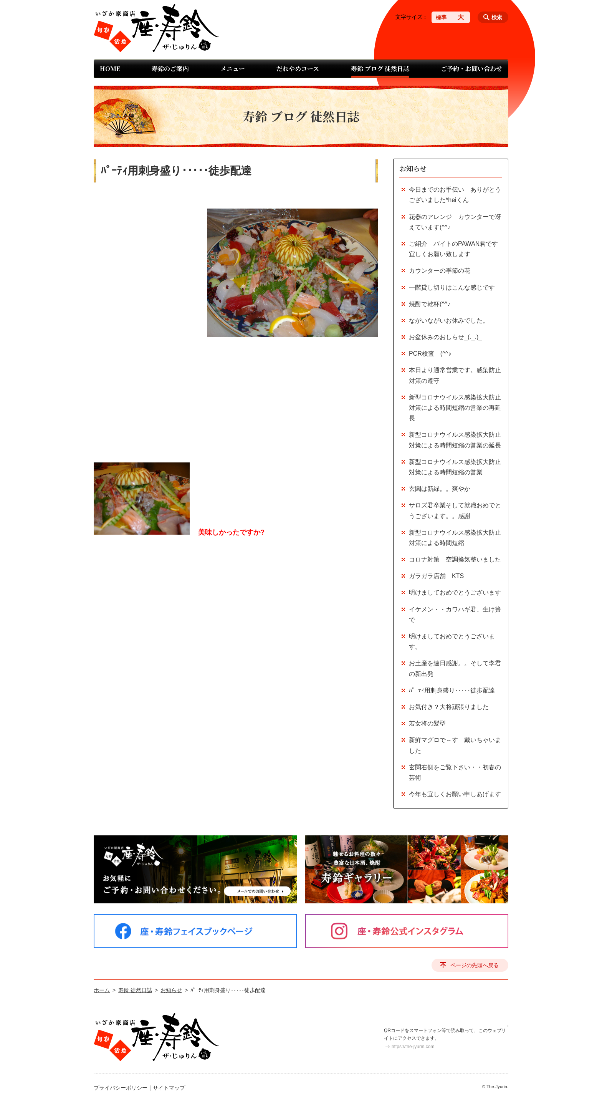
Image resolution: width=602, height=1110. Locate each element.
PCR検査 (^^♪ (430, 353)
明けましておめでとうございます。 (452, 641)
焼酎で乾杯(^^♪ (429, 304)
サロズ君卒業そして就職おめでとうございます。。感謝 (455, 510)
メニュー (232, 68)
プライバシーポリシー (120, 1088)
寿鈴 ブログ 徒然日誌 (380, 68)
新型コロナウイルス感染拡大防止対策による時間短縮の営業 (455, 467)
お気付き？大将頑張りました (449, 707)
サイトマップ (169, 1088)
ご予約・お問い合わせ (471, 68)
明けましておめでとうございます (455, 592)
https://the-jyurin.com (413, 1046)
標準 (441, 17)
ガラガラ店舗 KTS (439, 576)
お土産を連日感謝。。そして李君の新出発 (455, 668)
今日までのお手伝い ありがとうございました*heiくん (455, 194)
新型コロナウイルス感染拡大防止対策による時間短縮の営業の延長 (455, 439)
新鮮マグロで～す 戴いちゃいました (455, 745)
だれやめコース (297, 68)
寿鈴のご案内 (170, 68)
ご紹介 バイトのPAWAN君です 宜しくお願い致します (455, 248)
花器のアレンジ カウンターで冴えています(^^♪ (455, 222)
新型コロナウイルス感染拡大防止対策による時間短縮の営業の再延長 (455, 407)
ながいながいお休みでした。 (449, 320)
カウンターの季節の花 (439, 270)
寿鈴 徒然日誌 (135, 990)
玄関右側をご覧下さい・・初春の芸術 (455, 772)
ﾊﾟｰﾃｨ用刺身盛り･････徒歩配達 (452, 690)
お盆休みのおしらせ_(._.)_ (445, 337)
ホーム (102, 990)
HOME (110, 68)
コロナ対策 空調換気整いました (455, 559)
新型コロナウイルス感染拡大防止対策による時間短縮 (455, 537)
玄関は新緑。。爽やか (439, 488)
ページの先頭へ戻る (474, 965)
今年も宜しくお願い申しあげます (455, 794)
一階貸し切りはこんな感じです (452, 287)
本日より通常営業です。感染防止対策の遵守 (455, 375)
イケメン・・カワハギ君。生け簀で (455, 614)
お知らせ (413, 168)
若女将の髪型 (427, 723)
